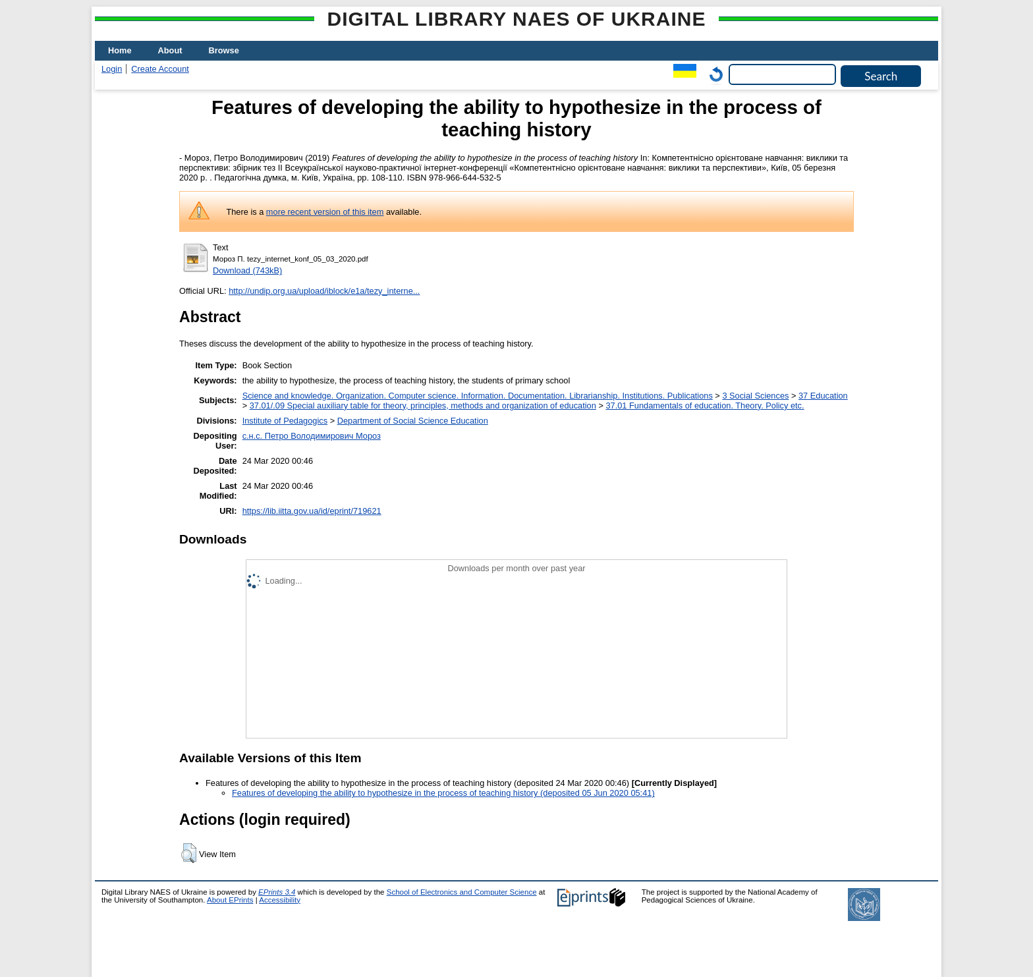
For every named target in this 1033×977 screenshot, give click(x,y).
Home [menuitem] (120, 50)
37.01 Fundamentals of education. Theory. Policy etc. (704, 405)
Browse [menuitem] (224, 50)
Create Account (160, 69)
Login (111, 69)
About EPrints (230, 900)
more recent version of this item (325, 212)
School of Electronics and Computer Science (462, 892)
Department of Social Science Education (412, 421)
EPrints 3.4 (276, 892)
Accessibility (279, 900)
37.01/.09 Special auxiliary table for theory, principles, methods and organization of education (423, 405)
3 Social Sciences (755, 396)
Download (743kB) (247, 270)
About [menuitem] (170, 50)
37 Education (823, 396)
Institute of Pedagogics (284, 421)
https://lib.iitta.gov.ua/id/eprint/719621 (311, 511)
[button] (188, 853)
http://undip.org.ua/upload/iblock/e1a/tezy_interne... (324, 291)
